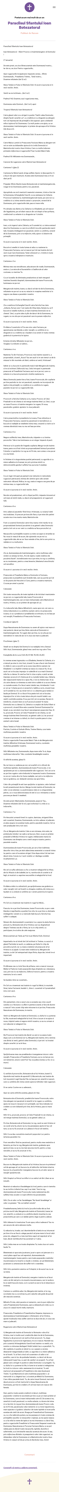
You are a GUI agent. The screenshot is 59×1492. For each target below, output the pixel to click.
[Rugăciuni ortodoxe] (30, 7)
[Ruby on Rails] (29, 1482)
